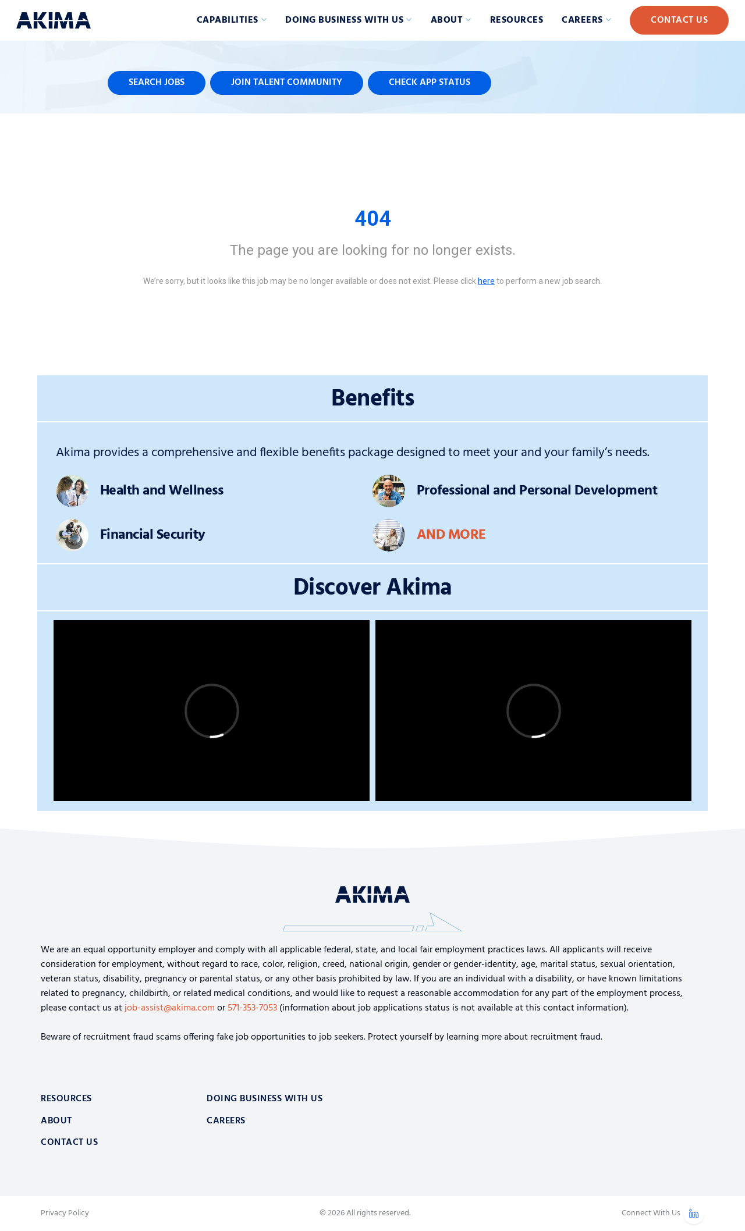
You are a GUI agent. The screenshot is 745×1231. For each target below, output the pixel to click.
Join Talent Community (286, 82)
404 (372, 219)
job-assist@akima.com (170, 1008)
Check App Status (429, 82)
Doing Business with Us (344, 20)
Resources (517, 20)
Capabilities (227, 20)
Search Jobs (157, 82)
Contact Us (679, 20)
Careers (582, 20)
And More (451, 535)
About (447, 20)
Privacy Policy (65, 1213)
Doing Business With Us (264, 1099)
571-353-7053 (252, 1008)
